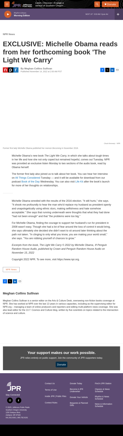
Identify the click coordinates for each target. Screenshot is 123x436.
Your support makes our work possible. (62, 353)
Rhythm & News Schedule (102, 398)
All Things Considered (27, 177)
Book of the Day (30, 181)
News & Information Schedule (103, 405)
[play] (8, 14)
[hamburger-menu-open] (7, 4)
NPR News (9, 34)
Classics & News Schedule (102, 390)
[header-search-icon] (97, 4)
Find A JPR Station (103, 383)
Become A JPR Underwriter (76, 390)
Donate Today (76, 383)
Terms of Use (51, 390)
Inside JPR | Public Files (55, 396)
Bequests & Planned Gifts (79, 404)
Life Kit (79, 181)
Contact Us (50, 383)
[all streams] (119, 14)
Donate (111, 4)
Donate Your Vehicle (79, 397)
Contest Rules (51, 403)
